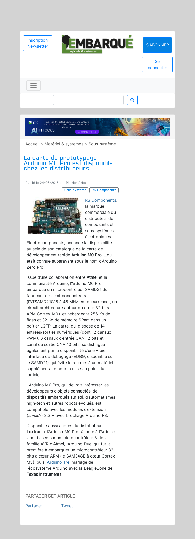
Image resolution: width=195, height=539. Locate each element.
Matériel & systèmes (64, 143)
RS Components (100, 200)
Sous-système (102, 143)
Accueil (32, 143)
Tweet (67, 505)
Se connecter (157, 64)
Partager (33, 505)
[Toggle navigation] (33, 85)
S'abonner (157, 44)
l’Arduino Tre (57, 462)
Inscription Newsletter (37, 43)
